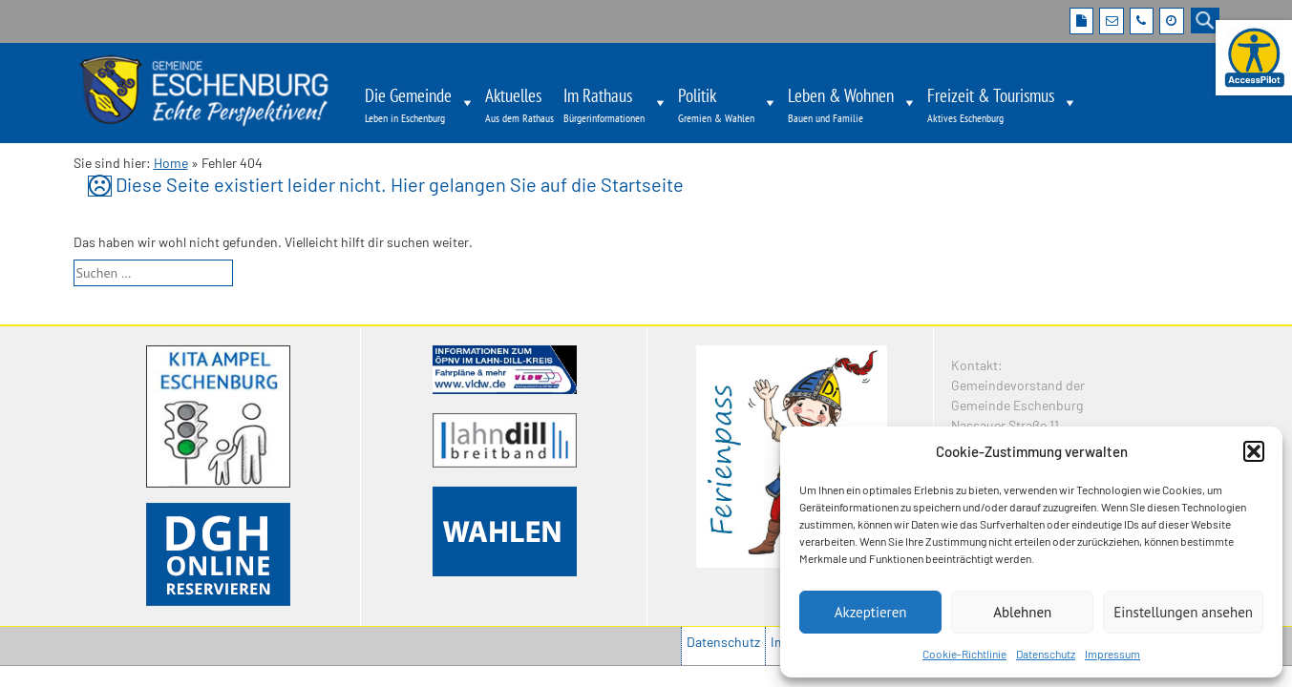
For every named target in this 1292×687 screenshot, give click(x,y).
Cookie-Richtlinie (964, 653)
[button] (1253, 451)
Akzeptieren (871, 612)
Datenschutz (1045, 653)
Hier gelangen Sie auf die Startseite (537, 184)
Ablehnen (1022, 612)
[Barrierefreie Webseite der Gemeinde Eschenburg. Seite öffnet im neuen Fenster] (1254, 57)
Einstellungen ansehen (1183, 612)
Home (171, 163)
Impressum (1112, 653)
